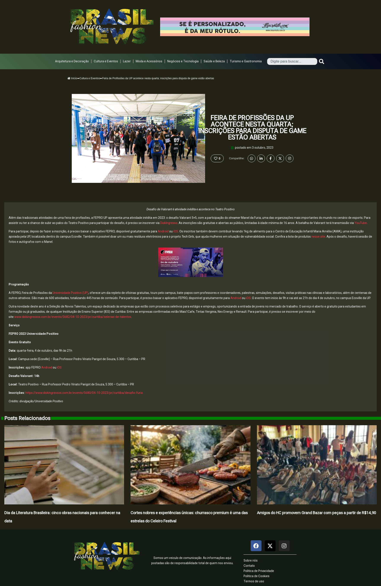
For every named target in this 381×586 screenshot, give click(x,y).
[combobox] (292, 61)
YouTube (360, 223)
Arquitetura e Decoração (72, 61)
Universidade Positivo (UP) (70, 293)
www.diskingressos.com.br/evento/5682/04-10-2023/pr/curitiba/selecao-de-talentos (72, 317)
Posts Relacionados (27, 418)
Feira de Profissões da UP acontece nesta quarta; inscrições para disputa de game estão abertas (252, 127)
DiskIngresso (168, 223)
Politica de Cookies (256, 576)
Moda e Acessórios (149, 61)
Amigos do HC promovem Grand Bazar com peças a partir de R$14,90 (316, 512)
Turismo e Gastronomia (246, 61)
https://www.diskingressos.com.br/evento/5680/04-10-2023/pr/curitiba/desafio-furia (84, 392)
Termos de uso (254, 581)
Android (163, 231)
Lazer (127, 61)
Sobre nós (251, 560)
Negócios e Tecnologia (183, 61)
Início (72, 78)
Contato (249, 565)
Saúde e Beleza (214, 61)
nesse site (318, 236)
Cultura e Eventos (106, 61)
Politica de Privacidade (259, 571)
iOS (175, 231)
